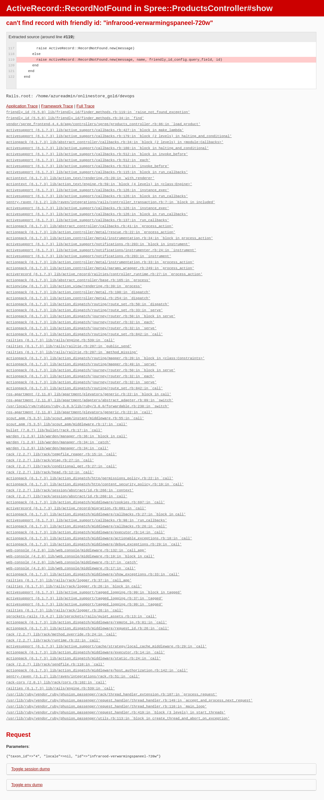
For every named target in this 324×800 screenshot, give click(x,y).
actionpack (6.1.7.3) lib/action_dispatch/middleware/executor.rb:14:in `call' (85, 509)
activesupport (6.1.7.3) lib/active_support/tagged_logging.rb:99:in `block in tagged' (94, 566)
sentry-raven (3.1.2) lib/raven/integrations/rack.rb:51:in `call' (73, 646)
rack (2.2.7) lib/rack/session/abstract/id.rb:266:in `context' (70, 470)
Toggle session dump (30, 736)
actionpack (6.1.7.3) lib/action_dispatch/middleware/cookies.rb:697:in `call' (85, 481)
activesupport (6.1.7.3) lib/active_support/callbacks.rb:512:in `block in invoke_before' (97, 151)
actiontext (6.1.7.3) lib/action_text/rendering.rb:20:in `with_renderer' (80, 174)
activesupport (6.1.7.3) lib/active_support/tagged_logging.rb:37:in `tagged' (84, 572)
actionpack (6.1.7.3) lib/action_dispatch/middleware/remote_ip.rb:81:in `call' (86, 595)
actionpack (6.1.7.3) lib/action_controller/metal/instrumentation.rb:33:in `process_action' (100, 254)
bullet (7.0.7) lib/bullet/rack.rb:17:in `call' (54, 413)
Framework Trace (57, 106)
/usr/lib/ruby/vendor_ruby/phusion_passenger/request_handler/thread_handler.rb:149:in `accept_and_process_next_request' (129, 669)
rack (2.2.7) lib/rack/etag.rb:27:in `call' (50, 441)
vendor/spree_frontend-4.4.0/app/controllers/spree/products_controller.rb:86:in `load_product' (103, 123)
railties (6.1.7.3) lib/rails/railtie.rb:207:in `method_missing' (72, 339)
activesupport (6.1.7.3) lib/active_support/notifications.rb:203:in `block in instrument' (98, 236)
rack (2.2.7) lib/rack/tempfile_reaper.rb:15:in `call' (61, 435)
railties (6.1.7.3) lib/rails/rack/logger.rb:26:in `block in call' (74, 561)
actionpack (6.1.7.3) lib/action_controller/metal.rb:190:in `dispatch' (78, 282)
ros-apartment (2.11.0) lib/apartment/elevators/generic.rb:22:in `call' (79, 396)
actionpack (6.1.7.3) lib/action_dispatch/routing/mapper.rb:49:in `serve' (81, 350)
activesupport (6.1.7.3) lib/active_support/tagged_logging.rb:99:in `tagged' (84, 578)
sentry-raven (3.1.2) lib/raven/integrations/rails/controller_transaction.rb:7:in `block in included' (110, 197)
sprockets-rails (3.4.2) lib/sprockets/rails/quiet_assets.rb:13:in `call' (81, 589)
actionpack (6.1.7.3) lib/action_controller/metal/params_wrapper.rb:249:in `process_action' (100, 259)
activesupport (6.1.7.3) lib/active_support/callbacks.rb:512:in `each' (78, 157)
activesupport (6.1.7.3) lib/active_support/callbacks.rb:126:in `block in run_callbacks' (97, 191)
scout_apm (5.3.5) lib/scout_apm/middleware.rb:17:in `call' (67, 407)
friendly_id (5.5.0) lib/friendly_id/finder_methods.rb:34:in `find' (75, 117)
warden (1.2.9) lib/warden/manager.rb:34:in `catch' (58, 424)
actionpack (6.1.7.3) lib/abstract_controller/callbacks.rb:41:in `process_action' (89, 219)
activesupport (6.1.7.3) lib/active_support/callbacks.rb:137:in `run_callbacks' (87, 214)
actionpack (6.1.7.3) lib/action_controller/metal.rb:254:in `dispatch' (78, 288)
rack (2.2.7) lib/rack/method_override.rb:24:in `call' (61, 606)
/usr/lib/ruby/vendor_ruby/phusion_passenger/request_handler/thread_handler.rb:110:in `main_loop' (106, 674)
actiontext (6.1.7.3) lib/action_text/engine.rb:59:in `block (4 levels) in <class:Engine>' (99, 180)
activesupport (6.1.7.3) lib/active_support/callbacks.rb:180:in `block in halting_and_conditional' (107, 145)
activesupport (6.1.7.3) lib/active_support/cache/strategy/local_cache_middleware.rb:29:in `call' (106, 617)
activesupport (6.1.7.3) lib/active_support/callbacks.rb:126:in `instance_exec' (87, 185)
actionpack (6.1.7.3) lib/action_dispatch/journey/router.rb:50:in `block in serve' (91, 305)
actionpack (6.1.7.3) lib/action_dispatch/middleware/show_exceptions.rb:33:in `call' (93, 549)
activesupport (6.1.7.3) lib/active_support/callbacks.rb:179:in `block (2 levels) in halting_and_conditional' (119, 134)
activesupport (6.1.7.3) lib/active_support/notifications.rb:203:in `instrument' (88, 248)
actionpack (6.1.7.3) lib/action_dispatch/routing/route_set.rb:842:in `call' (84, 322)
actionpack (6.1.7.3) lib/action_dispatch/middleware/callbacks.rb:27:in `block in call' (96, 492)
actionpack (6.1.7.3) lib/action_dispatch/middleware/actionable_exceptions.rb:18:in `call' (99, 515)
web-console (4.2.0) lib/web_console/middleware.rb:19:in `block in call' (80, 532)
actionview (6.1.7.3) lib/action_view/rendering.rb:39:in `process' (74, 276)
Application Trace (22, 106)
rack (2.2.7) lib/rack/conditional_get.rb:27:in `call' (61, 447)
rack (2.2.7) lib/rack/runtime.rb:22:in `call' (53, 612)
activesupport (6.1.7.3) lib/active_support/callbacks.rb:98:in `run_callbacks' (86, 498)
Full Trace (86, 106)
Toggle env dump (27, 752)
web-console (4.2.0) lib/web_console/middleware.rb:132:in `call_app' (76, 526)
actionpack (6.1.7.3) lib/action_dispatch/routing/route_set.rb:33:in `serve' (84, 299)
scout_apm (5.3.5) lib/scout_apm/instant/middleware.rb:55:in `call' (75, 401)
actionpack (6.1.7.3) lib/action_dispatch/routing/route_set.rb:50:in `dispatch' (87, 293)
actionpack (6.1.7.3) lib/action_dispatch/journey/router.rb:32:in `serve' (81, 316)
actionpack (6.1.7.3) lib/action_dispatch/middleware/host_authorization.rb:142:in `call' (97, 640)
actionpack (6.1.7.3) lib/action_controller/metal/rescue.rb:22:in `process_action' (91, 225)
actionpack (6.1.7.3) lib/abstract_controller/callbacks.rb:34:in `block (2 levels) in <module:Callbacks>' (114, 140)
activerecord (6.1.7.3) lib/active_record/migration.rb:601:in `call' (76, 487)
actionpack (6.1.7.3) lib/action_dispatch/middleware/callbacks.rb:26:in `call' (86, 504)
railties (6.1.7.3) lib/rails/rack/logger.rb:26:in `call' (64, 583)
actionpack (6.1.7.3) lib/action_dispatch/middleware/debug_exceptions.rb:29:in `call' (94, 521)
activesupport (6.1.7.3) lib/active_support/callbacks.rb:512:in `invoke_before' (87, 163)
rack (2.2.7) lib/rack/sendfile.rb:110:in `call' (55, 635)
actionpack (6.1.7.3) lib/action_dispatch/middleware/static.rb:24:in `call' (83, 629)
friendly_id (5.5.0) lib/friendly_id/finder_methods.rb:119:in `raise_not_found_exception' (98, 111)
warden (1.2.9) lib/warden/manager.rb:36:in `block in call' (67, 418)
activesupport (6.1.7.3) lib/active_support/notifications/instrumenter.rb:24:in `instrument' (101, 242)
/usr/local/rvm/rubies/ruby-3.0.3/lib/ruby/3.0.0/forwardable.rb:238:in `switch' (87, 390)
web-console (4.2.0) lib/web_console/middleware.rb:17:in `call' (71, 544)
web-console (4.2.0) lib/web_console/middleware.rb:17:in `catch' (72, 538)
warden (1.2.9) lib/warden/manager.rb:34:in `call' (57, 430)
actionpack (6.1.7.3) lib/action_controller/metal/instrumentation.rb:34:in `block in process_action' (109, 231)
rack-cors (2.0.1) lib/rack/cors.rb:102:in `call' (56, 652)
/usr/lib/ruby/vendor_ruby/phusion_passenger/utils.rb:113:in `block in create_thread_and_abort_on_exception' (118, 686)
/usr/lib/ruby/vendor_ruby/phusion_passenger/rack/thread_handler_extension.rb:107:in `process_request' (111, 663)
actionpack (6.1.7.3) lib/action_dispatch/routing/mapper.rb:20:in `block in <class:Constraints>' (105, 344)
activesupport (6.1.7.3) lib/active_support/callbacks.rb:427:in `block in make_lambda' (95, 128)
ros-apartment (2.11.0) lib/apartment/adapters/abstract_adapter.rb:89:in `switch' (89, 384)
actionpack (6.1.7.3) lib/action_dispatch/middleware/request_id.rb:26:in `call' (87, 600)
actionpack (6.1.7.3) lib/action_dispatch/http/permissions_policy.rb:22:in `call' (89, 458)
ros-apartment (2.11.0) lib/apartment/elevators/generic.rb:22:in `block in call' (88, 379)
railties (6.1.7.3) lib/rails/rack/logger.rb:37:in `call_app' (69, 555)
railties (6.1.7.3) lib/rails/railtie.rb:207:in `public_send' (69, 333)
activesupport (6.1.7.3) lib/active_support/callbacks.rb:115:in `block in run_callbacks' (97, 168)
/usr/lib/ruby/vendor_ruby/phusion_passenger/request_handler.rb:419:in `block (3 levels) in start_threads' (116, 680)
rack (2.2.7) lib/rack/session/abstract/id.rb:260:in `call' (67, 475)
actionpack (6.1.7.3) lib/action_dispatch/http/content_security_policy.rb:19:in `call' (95, 464)
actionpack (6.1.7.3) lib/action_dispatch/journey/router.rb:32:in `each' (80, 310)
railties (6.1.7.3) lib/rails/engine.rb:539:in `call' (60, 327)
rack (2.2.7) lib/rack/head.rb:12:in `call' (50, 453)
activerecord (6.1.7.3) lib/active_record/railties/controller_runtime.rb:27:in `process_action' (104, 265)
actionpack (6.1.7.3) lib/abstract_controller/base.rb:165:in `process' (78, 271)
